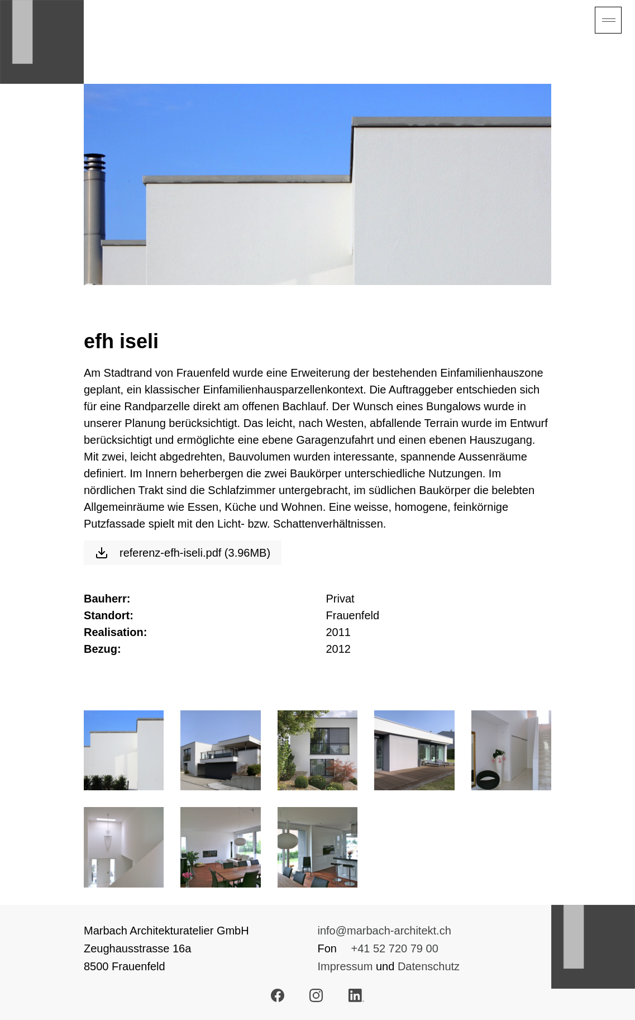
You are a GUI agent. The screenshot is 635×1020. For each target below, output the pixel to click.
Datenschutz (429, 966)
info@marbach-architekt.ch (384, 930)
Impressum (345, 966)
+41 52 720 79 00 (394, 948)
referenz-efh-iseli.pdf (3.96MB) (182, 552)
